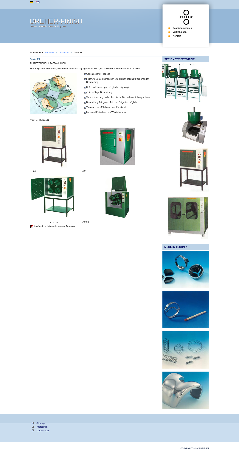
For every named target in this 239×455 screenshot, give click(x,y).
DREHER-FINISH (56, 21)
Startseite (49, 52)
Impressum (41, 427)
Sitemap (40, 423)
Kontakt (177, 36)
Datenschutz (42, 430)
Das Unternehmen (182, 28)
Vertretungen (180, 32)
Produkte (64, 52)
